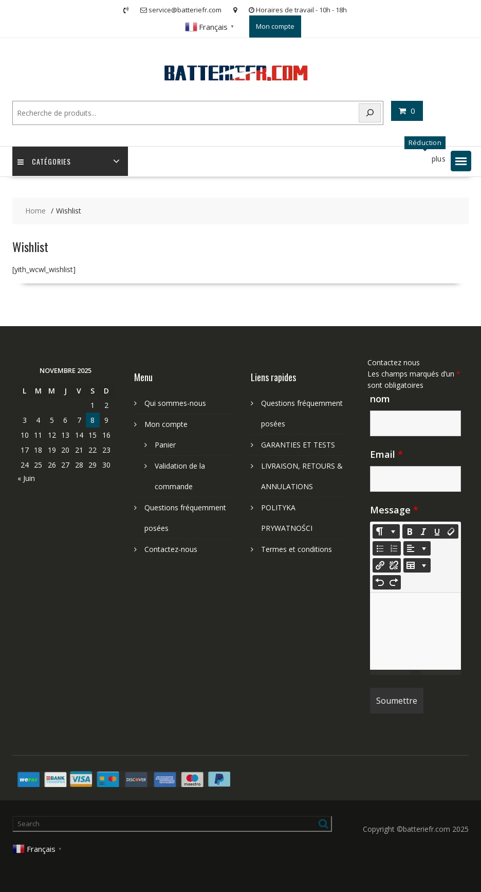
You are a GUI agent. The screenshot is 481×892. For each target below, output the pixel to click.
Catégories (44, 161)
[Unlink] (393, 565)
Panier (165, 445)
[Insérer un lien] (380, 565)
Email (386, 454)
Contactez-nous (170, 549)
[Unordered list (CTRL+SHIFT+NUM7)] (380, 548)
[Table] (417, 565)
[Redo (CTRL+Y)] (393, 582)
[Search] (370, 112)
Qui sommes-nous (175, 403)
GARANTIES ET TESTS (298, 445)
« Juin (26, 478)
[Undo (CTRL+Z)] (380, 582)
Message (394, 510)
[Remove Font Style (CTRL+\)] (451, 531)
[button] (461, 161)
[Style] (386, 531)
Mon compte (275, 26)
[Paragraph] (417, 548)
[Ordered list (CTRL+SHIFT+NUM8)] (393, 548)
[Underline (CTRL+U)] (437, 531)
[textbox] (415, 631)
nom (380, 399)
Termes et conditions (296, 549)
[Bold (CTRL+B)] (409, 531)
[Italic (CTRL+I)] (423, 531)
